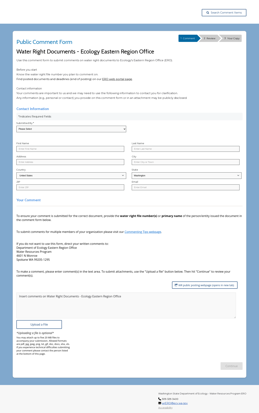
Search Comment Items (224, 12)
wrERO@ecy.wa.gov (175, 401)
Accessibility (165, 406)
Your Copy (232, 38)
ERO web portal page (117, 79)
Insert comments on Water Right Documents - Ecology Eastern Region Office (70, 295)
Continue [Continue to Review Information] (231, 365)
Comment (188, 38)
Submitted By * (25, 123)
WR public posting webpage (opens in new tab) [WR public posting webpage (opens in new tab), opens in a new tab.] (203, 285)
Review (209, 38)
